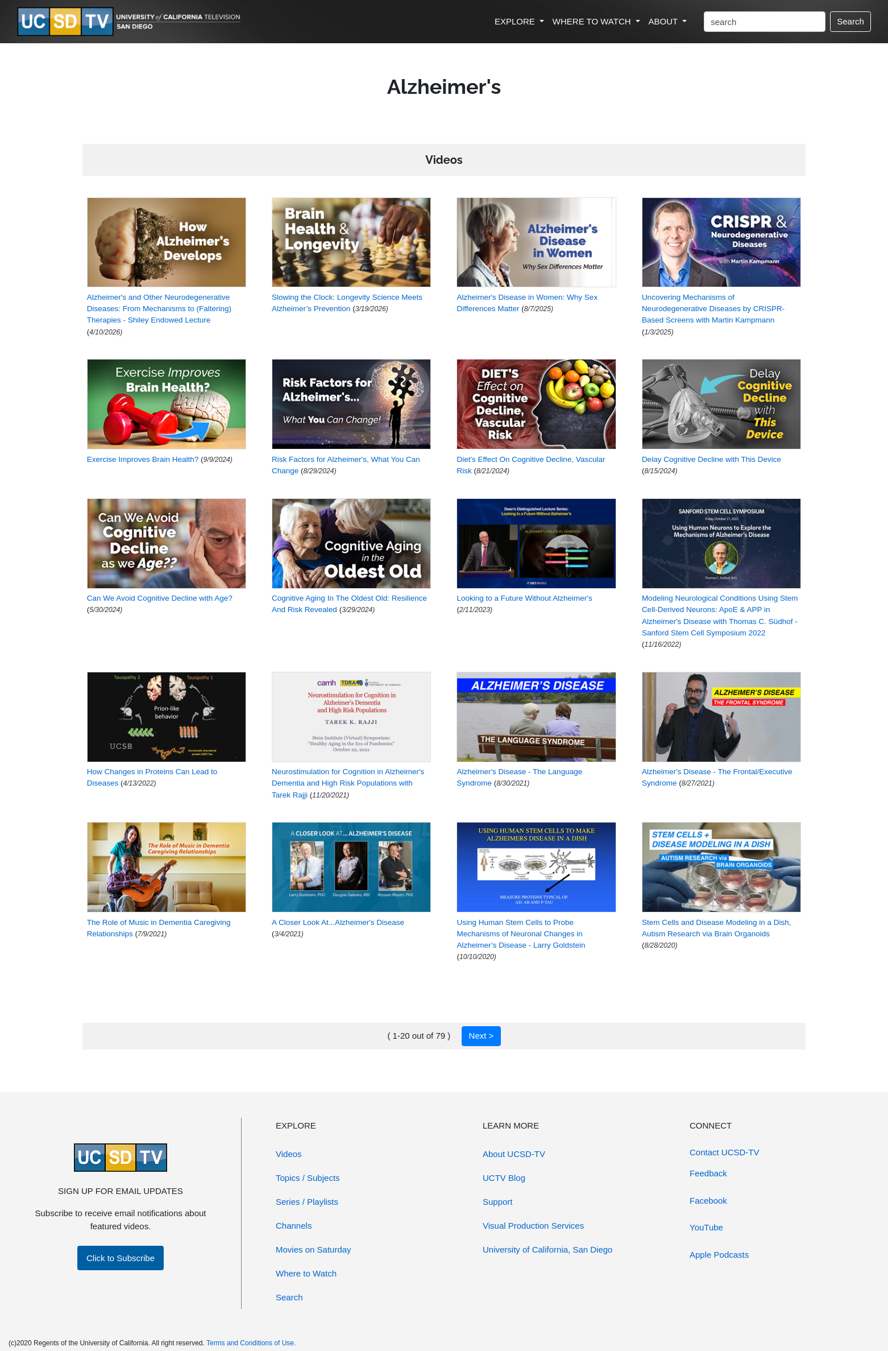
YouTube (706, 1227)
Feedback (708, 1173)
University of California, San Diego (547, 1249)
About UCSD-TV (514, 1154)
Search (850, 21)
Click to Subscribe (120, 1258)
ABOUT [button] (664, 21)
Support (498, 1202)
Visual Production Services (533, 1225)
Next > (481, 1035)
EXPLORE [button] (516, 21)
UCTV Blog (504, 1178)
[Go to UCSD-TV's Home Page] (130, 22)
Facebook (708, 1200)
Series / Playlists (307, 1202)
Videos (289, 1154)
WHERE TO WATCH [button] (593, 21)
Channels (294, 1225)
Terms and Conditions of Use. (251, 1343)
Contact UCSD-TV (725, 1152)
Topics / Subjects (308, 1178)
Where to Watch (306, 1273)
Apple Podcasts (719, 1254)
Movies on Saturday (313, 1249)
